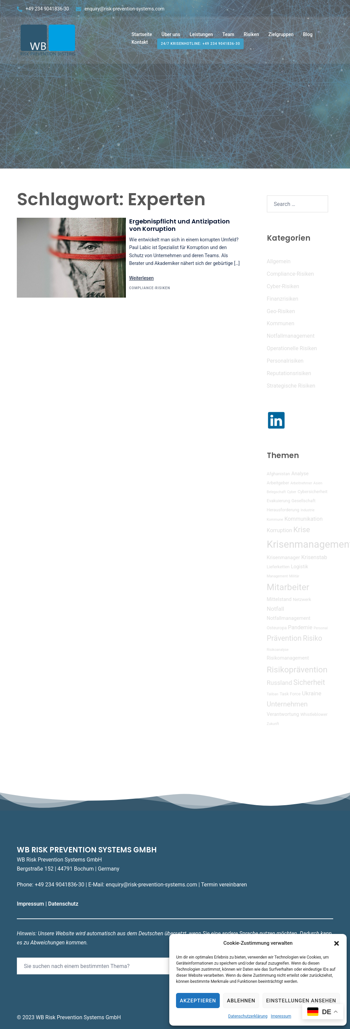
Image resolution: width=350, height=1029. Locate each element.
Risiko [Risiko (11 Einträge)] (312, 638)
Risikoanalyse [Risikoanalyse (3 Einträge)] (278, 649)
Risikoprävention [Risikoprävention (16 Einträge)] (297, 669)
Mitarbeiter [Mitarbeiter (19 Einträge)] (288, 587)
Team (228, 36)
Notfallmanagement (291, 336)
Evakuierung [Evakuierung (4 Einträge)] (278, 500)
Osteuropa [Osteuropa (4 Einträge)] (277, 627)
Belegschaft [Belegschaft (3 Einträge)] (276, 492)
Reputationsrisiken (289, 373)
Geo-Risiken (281, 311)
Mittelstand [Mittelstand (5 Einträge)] (279, 599)
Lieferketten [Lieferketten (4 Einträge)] (278, 566)
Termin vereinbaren (224, 884)
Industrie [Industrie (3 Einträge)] (308, 510)
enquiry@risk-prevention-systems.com (124, 8)
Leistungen (201, 36)
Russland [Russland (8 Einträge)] (279, 682)
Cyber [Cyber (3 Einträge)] (291, 492)
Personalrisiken (285, 361)
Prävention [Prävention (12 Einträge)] (284, 638)
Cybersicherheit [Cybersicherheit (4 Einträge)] (312, 491)
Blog (307, 36)
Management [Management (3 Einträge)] (277, 576)
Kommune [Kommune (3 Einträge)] (275, 519)
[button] (336, 943)
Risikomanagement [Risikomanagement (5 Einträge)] (288, 658)
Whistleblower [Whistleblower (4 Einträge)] (313, 714)
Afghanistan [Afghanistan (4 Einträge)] (278, 473)
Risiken (251, 36)
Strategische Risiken (291, 386)
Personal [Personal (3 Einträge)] (321, 628)
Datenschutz (64, 904)
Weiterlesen (141, 278)
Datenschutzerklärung (248, 1016)
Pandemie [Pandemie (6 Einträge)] (300, 627)
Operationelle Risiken (292, 348)
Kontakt (140, 44)
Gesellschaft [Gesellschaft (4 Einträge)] (303, 500)
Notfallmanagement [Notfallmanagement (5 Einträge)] (289, 618)
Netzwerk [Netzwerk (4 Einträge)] (302, 599)
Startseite (142, 36)
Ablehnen (241, 1001)
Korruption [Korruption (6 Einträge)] (279, 530)
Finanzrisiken (283, 299)
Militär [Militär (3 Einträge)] (294, 576)
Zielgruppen (281, 36)
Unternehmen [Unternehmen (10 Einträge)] (287, 704)
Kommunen (280, 323)
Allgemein (279, 261)
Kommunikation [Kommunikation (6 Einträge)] (303, 519)
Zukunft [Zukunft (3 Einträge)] (273, 724)
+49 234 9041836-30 (47, 8)
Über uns (171, 36)
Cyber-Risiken (283, 286)
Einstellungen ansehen (301, 1001)
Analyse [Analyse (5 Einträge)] (300, 474)
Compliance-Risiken (149, 288)
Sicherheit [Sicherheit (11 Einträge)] (309, 682)
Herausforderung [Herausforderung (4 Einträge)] (283, 509)
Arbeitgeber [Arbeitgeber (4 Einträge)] (278, 482)
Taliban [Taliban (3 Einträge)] (272, 694)
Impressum (281, 1016)
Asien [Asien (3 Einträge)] (317, 483)
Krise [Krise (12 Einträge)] (301, 529)
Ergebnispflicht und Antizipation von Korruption (179, 225)
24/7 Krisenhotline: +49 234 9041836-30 (200, 46)
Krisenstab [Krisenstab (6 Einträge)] (314, 557)
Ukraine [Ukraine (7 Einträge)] (311, 693)
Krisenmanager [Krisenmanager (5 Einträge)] (283, 557)
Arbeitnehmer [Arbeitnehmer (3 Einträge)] (301, 483)
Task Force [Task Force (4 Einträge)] (290, 693)
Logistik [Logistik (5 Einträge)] (299, 567)
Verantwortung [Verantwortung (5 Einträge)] (283, 714)
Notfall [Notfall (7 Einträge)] (275, 608)
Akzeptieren (198, 1001)
